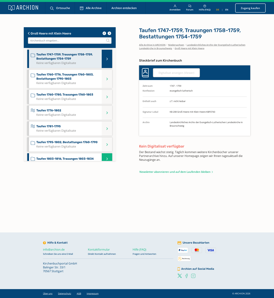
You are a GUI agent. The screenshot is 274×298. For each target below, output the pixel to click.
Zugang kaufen (250, 8)
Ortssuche (62, 8)
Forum (189, 8)
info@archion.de (54, 249)
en (226, 9)
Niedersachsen (176, 44)
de (217, 9)
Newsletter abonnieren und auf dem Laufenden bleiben (175, 171)
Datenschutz (64, 293)
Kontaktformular (99, 249)
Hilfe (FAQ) (205, 8)
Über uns (47, 293)
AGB (79, 293)
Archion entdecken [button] (124, 8)
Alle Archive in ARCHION (152, 44)
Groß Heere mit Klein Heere (49, 33)
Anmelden (175, 8)
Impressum (93, 293)
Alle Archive (93, 8)
